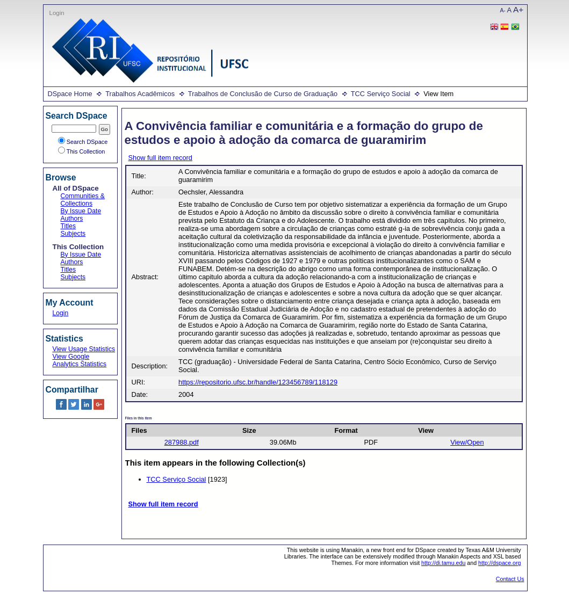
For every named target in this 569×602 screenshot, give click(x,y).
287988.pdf (181, 442)
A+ (518, 9)
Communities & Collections (83, 199)
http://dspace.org (499, 563)
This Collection (81, 151)
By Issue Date (81, 211)
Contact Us (510, 579)
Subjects (73, 233)
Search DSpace (83, 142)
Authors (72, 218)
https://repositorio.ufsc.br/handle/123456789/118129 (257, 382)
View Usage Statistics (84, 349)
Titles (68, 226)
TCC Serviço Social (380, 94)
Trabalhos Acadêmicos (140, 94)
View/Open (467, 442)
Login (56, 13)
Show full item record (160, 158)
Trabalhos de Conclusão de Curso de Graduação (262, 94)
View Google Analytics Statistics (80, 360)
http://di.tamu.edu (443, 563)
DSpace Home (70, 94)
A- (503, 10)
